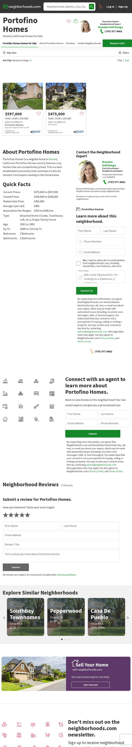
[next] (39, 96)
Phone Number (93, 241)
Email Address (92, 252)
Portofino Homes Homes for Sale (20, 43)
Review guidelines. (67, 574)
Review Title (12, 544)
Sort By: (7, 60)
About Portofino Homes (51, 43)
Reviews (70, 43)
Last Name (109, 230)
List (127, 60)
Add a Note (84, 271)
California (18, 36)
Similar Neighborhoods (89, 43)
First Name (84, 230)
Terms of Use (84, 341)
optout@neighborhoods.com (92, 331)
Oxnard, (7, 36)
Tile (119, 60)
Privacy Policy (108, 338)
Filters (124, 52)
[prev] (6, 96)
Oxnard (52, 159)
